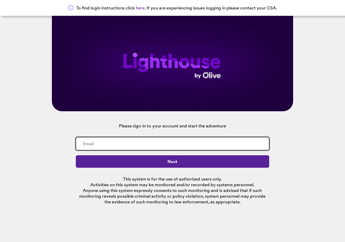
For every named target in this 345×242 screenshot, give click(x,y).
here (140, 8)
